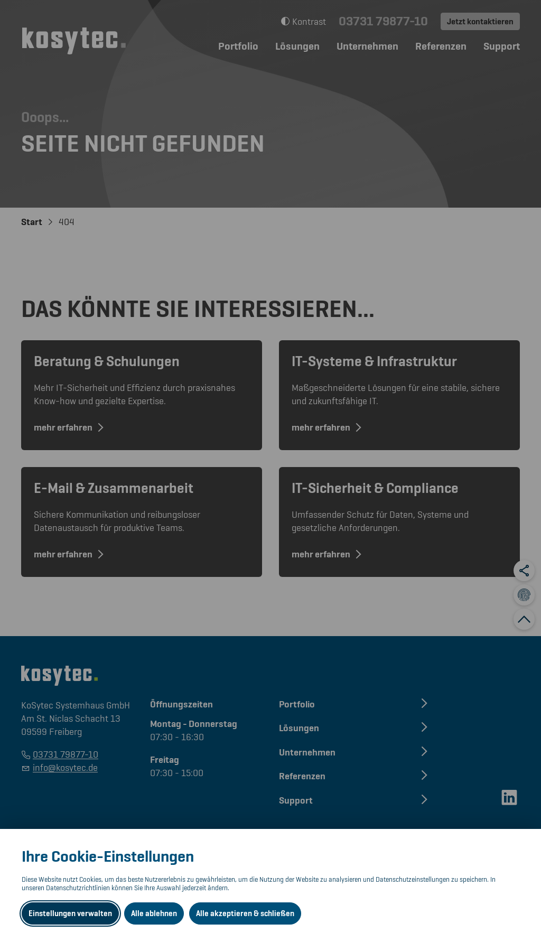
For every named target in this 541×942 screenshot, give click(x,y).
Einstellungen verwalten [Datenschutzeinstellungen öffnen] (70, 913)
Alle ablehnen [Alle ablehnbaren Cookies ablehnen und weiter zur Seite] (154, 913)
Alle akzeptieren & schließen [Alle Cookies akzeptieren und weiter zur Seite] (245, 913)
